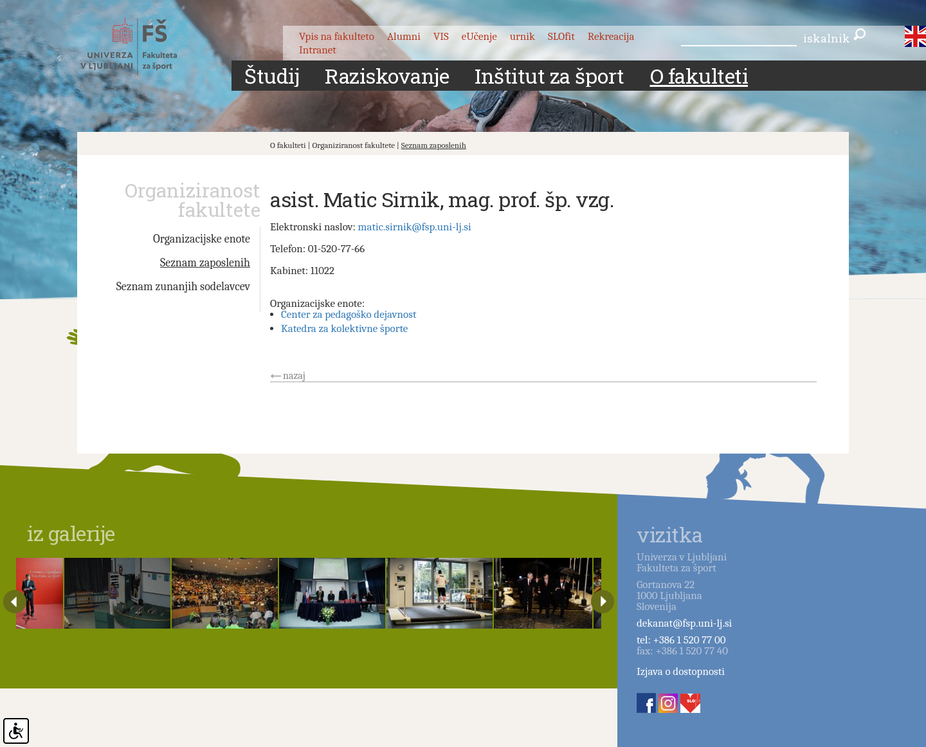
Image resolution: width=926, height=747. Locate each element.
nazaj (294, 376)
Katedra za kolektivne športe (344, 328)
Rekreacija (611, 36)
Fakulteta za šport (143, 47)
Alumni (404, 36)
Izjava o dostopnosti (681, 671)
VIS (441, 36)
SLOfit (561, 36)
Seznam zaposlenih (433, 145)
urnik (522, 36)
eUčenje (479, 36)
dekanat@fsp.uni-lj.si (684, 623)
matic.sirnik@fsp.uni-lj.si (414, 227)
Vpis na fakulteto (336, 36)
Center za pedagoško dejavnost (348, 314)
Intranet (317, 50)
